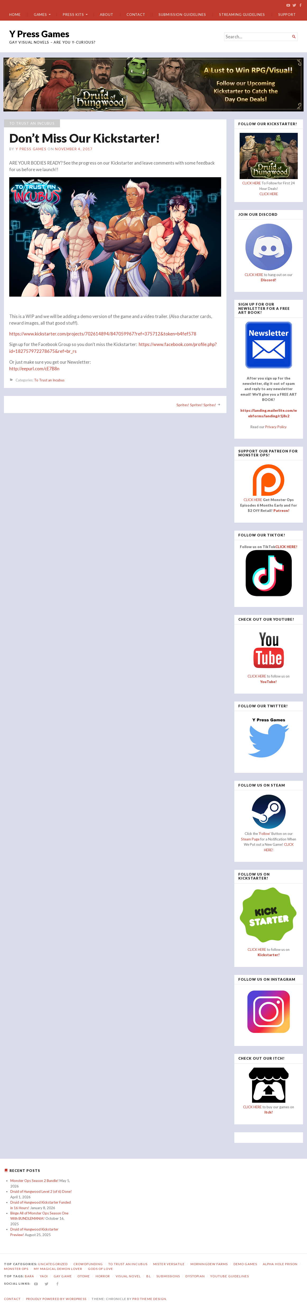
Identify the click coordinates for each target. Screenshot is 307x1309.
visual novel (128, 1276)
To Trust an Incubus (32, 123)
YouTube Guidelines (229, 1276)
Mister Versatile (169, 1264)
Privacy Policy (276, 426)
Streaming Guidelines (242, 14)
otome (83, 1276)
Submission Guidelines (182, 14)
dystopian (194, 1276)
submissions (168, 1276)
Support (287, 14)
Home (15, 14)
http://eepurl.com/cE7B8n (34, 368)
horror (103, 1276)
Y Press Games (39, 33)
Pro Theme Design (149, 1298)
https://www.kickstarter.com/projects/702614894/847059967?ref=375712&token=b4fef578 (102, 333)
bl (148, 1276)
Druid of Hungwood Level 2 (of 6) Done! (41, 1191)
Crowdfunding (88, 1264)
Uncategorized (53, 1264)
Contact (136, 14)
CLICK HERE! (286, 547)
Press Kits (73, 14)
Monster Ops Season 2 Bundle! (34, 1181)
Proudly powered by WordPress (56, 1298)
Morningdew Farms (209, 1264)
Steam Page (250, 839)
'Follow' (265, 833)
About (106, 14)
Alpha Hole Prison (280, 1264)
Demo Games (245, 1264)
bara (29, 1276)
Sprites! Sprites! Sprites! (196, 405)
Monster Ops (16, 1268)
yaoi (44, 1276)
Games (40, 14)
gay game (63, 1276)
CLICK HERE (251, 183)
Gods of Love (100, 1268)
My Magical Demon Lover (58, 1268)
